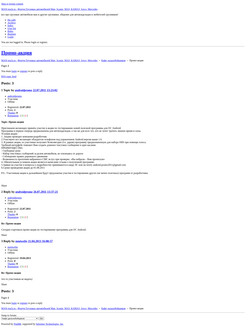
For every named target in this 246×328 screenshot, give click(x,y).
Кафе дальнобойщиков (113, 60)
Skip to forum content (12, 4)
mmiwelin (21, 241)
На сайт (12, 20)
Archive (12, 22)
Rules (10, 31)
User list (12, 28)
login (14, 71)
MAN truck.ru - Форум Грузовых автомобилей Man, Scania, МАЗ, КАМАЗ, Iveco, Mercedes (49, 9)
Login (10, 37)
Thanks (11, 112)
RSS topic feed (8, 76)
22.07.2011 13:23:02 (45, 90)
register (23, 71)
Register (12, 34)
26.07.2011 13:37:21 (45, 191)
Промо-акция (16, 53)
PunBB (17, 324)
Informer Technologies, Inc (49, 324)
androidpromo (23, 90)
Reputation (13, 115)
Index (10, 25)
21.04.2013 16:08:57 (40, 241)
